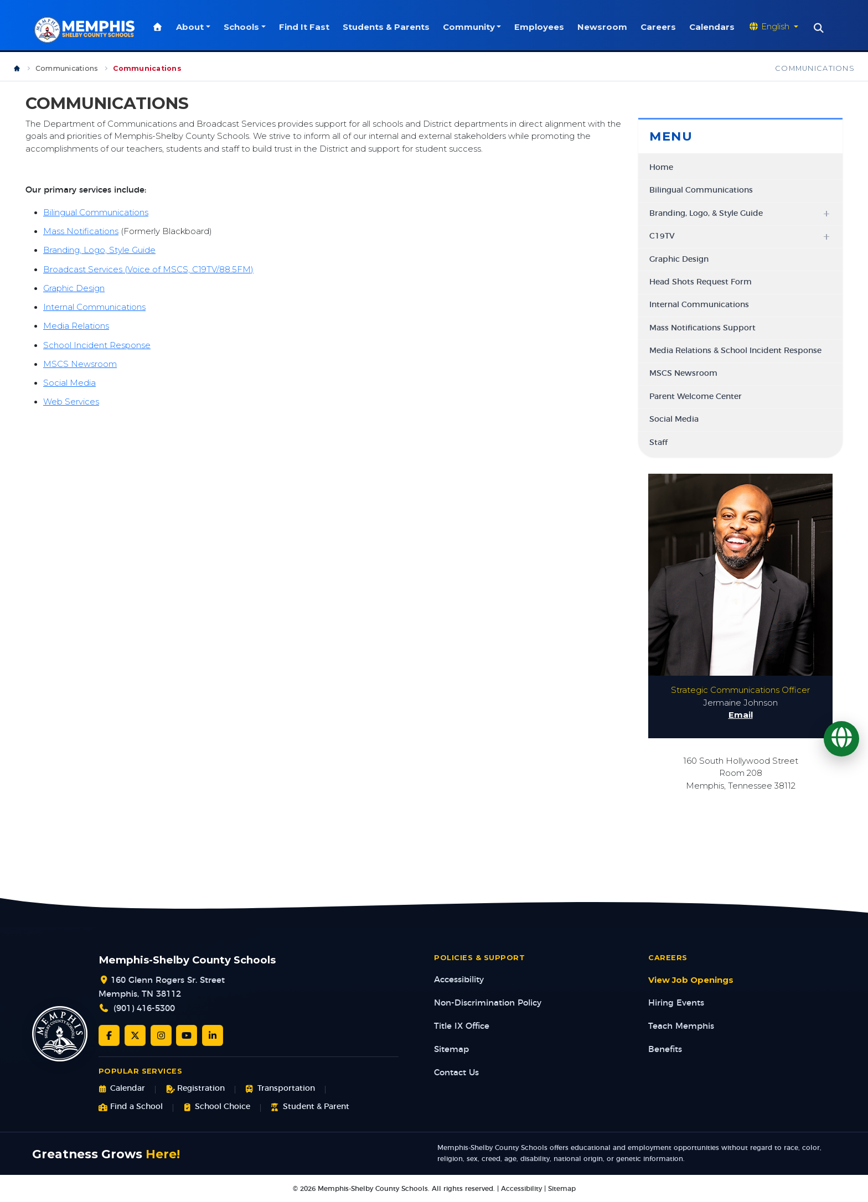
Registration (195, 1089)
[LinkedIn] (212, 1035)
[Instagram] (161, 1035)
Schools (243, 27)
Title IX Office (461, 1027)
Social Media (69, 383)
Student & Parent (310, 1107)
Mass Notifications (80, 232)
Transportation (279, 1089)
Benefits (665, 1050)
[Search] (820, 28)
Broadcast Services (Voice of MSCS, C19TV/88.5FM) (148, 270)
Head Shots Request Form (700, 283)
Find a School (131, 1107)
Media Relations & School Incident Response (735, 351)
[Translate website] (775, 27)
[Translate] (841, 739)
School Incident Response (97, 345)
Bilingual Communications (95, 213)
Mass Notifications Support (702, 329)
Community (471, 27)
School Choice (216, 1107)
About (192, 27)
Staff (658, 443)
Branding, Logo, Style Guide (99, 251)
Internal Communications (94, 308)
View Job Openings (690, 981)
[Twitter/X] (135, 1035)
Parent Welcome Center (695, 397)
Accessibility (459, 980)
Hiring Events (676, 1003)
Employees (541, 27)
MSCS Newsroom (80, 365)
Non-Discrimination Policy (487, 1003)
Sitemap (451, 1050)
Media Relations (76, 326)
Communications (66, 69)
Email (740, 716)
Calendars (714, 27)
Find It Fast (306, 27)
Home (661, 168)
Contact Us (456, 1073)
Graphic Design (74, 289)
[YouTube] (186, 1035)
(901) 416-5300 (144, 1009)
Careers (660, 27)
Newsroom (604, 27)
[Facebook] (109, 1035)
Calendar (122, 1089)
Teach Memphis (681, 1027)
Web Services (71, 402)
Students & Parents (387, 27)
